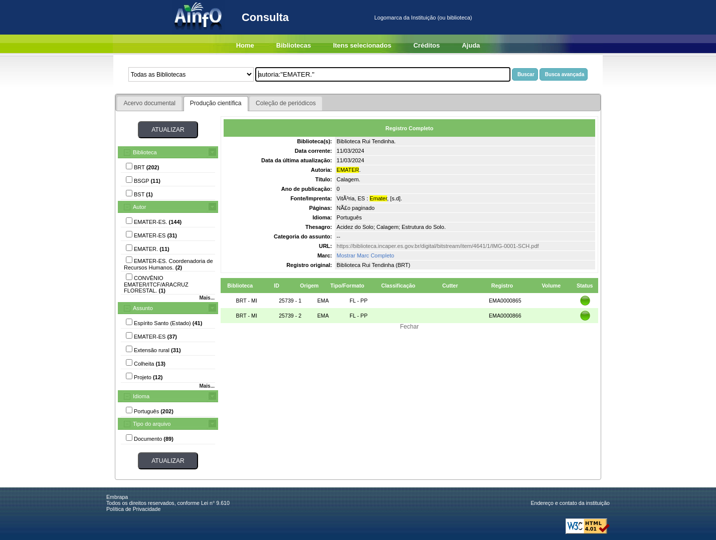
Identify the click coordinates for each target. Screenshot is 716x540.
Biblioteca (145, 152)
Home (245, 45)
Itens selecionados (362, 45)
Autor (139, 207)
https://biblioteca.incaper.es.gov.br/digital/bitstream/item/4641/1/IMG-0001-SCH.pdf (437, 246)
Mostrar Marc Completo (365, 255)
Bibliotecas (293, 45)
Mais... (207, 298)
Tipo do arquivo (151, 424)
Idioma (141, 396)
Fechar (409, 326)
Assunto (143, 308)
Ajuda (471, 45)
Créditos (426, 45)
